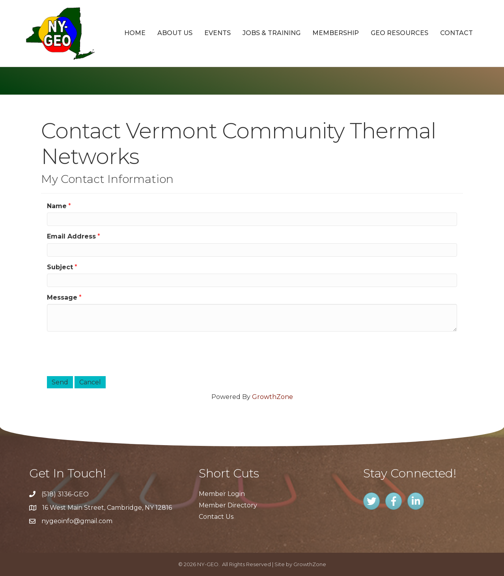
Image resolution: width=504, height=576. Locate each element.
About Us (174, 33)
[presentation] (107, 352)
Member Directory (228, 505)
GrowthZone (272, 397)
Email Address (71, 236)
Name (57, 206)
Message (62, 297)
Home (135, 33)
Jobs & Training (272, 33)
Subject (60, 267)
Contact (456, 33)
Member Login (222, 494)
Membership (335, 33)
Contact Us (216, 516)
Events (217, 33)
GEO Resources (399, 33)
